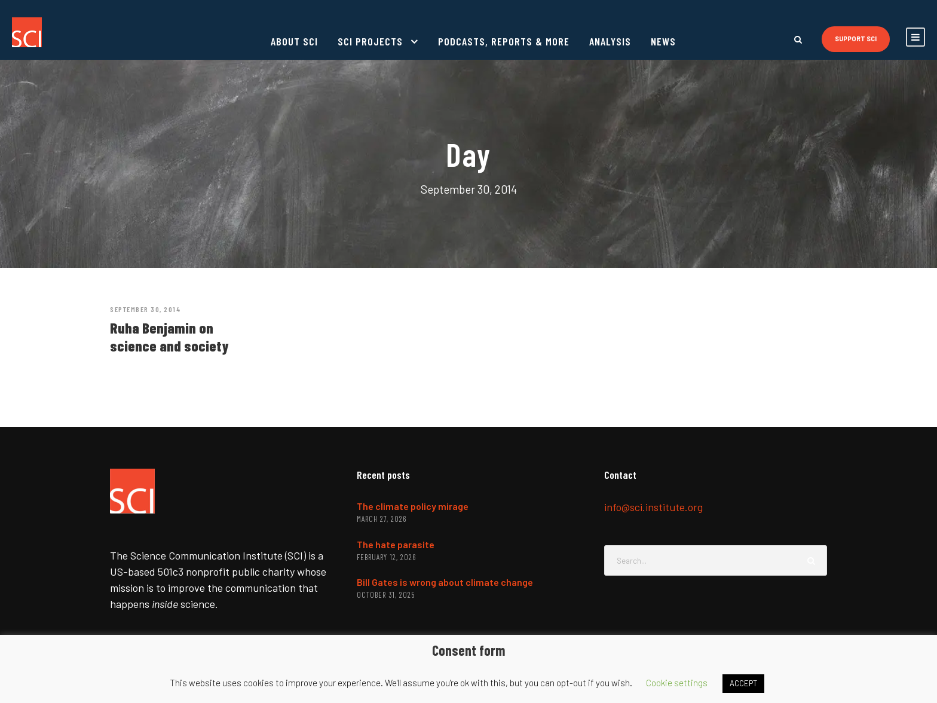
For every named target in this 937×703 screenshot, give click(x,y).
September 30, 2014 (145, 309)
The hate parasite (395, 544)
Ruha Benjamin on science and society (169, 336)
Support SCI (856, 38)
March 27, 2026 (381, 519)
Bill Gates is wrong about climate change (445, 582)
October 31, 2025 (386, 595)
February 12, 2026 (386, 557)
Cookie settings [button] (677, 682)
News (663, 41)
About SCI (294, 41)
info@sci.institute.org (653, 507)
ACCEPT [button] (743, 683)
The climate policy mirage (412, 506)
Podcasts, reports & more (503, 41)
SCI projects (370, 41)
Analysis (610, 41)
